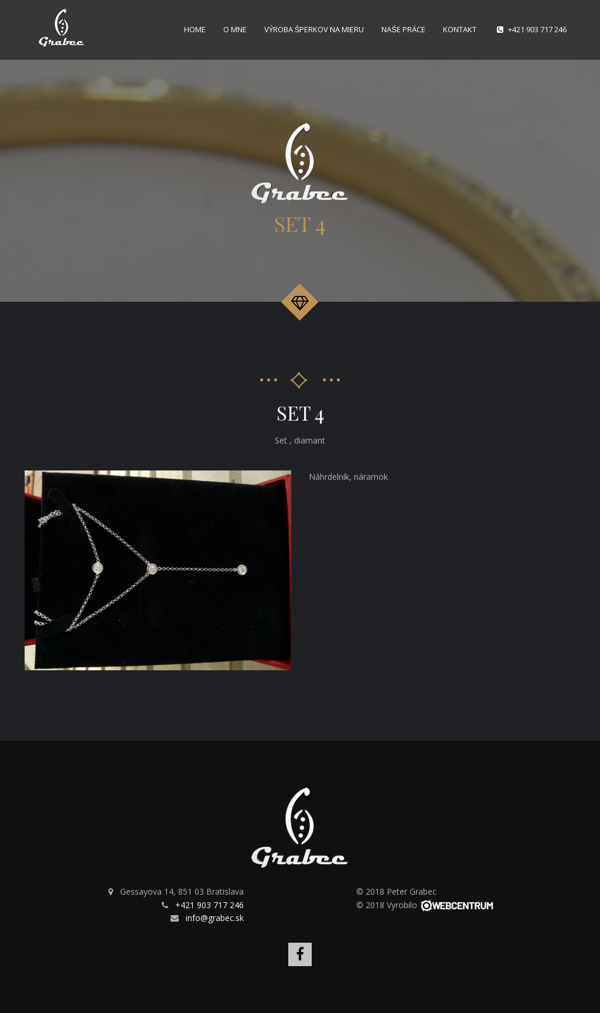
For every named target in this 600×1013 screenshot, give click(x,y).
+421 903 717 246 (537, 29)
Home (195, 29)
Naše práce (403, 29)
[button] (280, 481)
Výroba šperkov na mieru (314, 29)
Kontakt (459, 29)
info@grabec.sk (215, 917)
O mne (235, 29)
